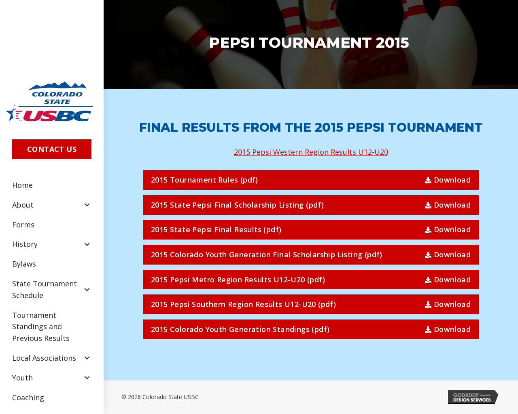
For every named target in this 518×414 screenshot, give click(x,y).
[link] (52, 185)
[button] (51, 149)
